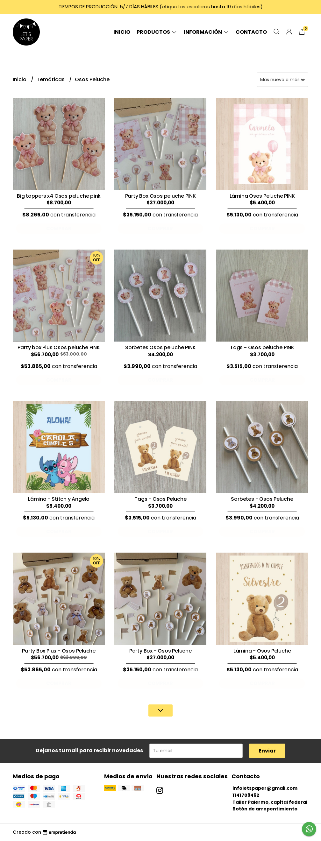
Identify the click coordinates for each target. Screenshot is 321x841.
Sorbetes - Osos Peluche (262, 499)
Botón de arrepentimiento (264, 809)
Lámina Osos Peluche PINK (262, 196)
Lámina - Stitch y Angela (58, 499)
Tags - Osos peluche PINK (262, 347)
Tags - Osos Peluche (160, 499)
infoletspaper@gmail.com (264, 788)
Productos (157, 32)
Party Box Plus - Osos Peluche (59, 650)
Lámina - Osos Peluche (262, 650)
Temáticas (51, 79)
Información (206, 32)
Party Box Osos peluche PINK (160, 196)
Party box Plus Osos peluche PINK (59, 347)
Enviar (267, 750)
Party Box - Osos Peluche (160, 650)
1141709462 (245, 795)
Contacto (251, 32)
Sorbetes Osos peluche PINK (160, 347)
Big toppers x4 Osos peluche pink (59, 196)
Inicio (121, 32)
